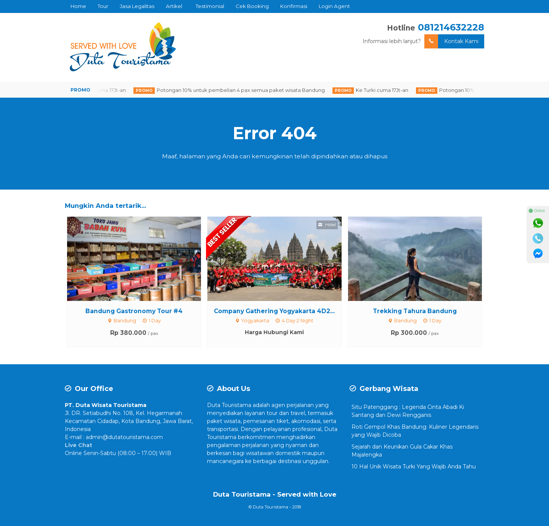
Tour (103, 6)
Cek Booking (252, 6)
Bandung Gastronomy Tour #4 (134, 311)
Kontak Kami (451, 41)
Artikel (174, 6)
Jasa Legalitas (137, 6)
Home (78, 6)
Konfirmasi (293, 6)
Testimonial (210, 6)
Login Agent (334, 6)
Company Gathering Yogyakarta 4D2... (274, 311)
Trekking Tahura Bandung (415, 311)
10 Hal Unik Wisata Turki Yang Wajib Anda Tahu (414, 466)
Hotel (327, 224)
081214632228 (451, 27)
